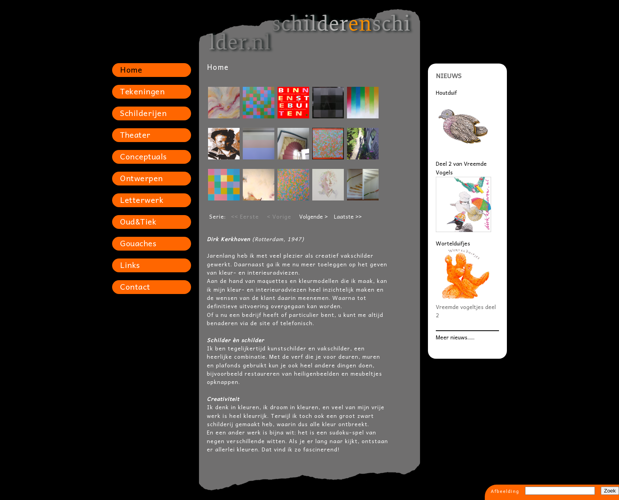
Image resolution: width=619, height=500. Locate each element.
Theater (135, 134)
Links (130, 264)
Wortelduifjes (453, 243)
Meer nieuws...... (455, 337)
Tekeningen (142, 91)
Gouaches (138, 243)
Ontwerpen (141, 178)
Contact (135, 286)
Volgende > (313, 216)
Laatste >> (348, 216)
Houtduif (446, 92)
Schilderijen (143, 113)
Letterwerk (141, 199)
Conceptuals (143, 156)
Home (131, 69)
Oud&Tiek (138, 221)
